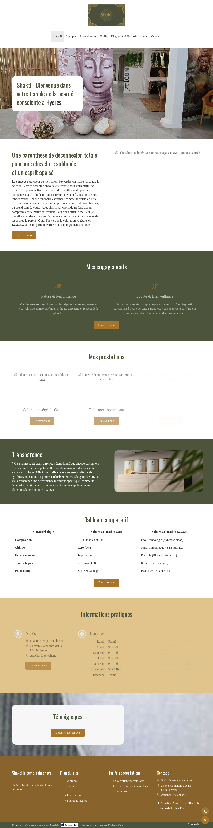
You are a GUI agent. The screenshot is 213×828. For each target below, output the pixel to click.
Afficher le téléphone (173, 794)
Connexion (194, 824)
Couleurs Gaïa (115, 824)
